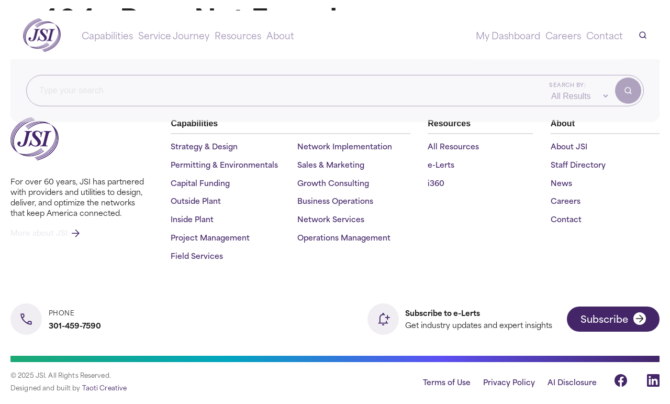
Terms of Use (447, 382)
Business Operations (335, 200)
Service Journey (173, 35)
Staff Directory (578, 164)
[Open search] (643, 35)
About (280, 35)
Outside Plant (196, 200)
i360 (436, 183)
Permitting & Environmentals (224, 164)
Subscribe (613, 318)
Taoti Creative (104, 387)
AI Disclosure (572, 382)
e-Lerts (441, 164)
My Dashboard (508, 35)
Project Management (210, 237)
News (561, 183)
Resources (238, 35)
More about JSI (45, 232)
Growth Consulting (333, 183)
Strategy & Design (204, 146)
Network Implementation (344, 146)
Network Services (330, 219)
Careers (563, 35)
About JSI (569, 146)
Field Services (197, 256)
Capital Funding (200, 183)
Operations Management (343, 237)
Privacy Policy (509, 382)
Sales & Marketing (330, 164)
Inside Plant (192, 219)
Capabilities (107, 35)
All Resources (453, 146)
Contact (604, 35)
